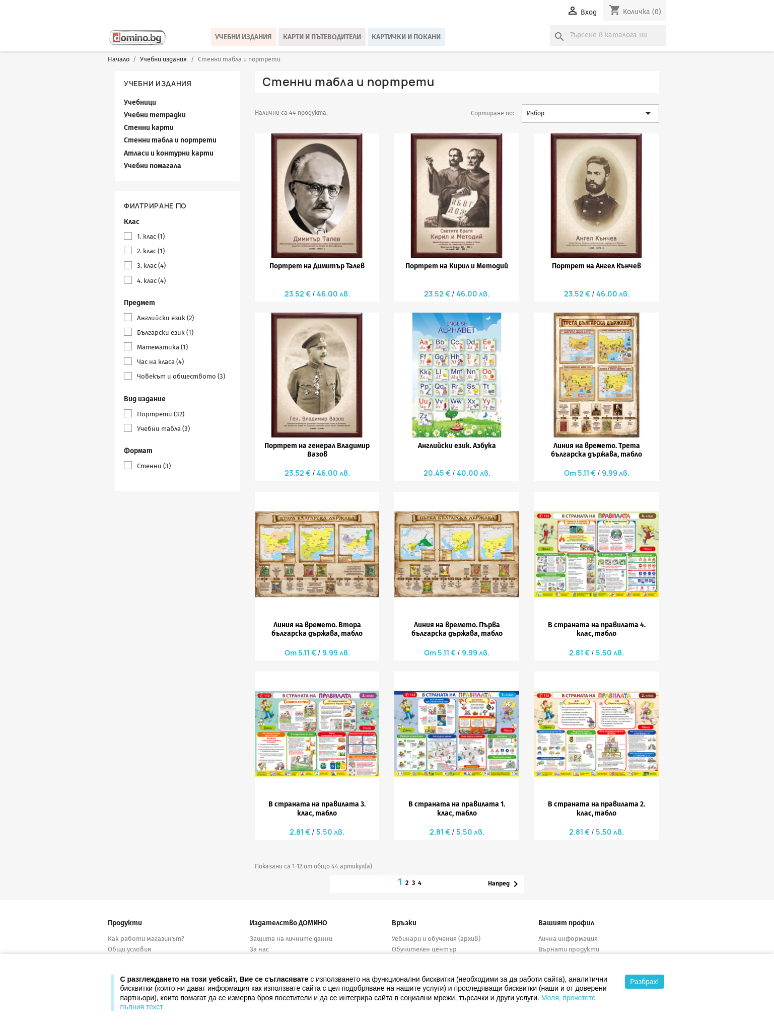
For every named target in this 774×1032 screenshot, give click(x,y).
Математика (162, 347)
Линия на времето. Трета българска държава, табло (596, 450)
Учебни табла (163, 428)
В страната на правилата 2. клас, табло (596, 808)
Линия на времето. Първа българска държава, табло (457, 629)
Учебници (140, 102)
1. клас (151, 236)
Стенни (154, 466)
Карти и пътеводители (322, 37)
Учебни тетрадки (155, 115)
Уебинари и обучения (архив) (436, 938)
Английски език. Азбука (457, 445)
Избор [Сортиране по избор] (590, 113)
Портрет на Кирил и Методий (456, 266)
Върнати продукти (568, 949)
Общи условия (129, 949)
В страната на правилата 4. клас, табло (597, 629)
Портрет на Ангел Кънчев (596, 266)
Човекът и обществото (181, 376)
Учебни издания (243, 37)
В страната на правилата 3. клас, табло (317, 808)
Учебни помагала (152, 166)
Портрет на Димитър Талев (317, 266)
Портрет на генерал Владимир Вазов (317, 450)
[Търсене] (608, 35)
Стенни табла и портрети (170, 140)
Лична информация (568, 938)
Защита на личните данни (291, 938)
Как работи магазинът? (146, 938)
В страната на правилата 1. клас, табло (456, 808)
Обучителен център (424, 949)
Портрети (160, 414)
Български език (165, 332)
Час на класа (160, 361)
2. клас (151, 251)
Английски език (165, 318)
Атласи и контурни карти (169, 153)
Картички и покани (406, 37)
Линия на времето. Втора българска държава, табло (317, 629)
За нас (259, 949)
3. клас (151, 265)
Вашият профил (566, 923)
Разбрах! (644, 982)
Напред (505, 884)
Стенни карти (149, 127)
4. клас (151, 280)
